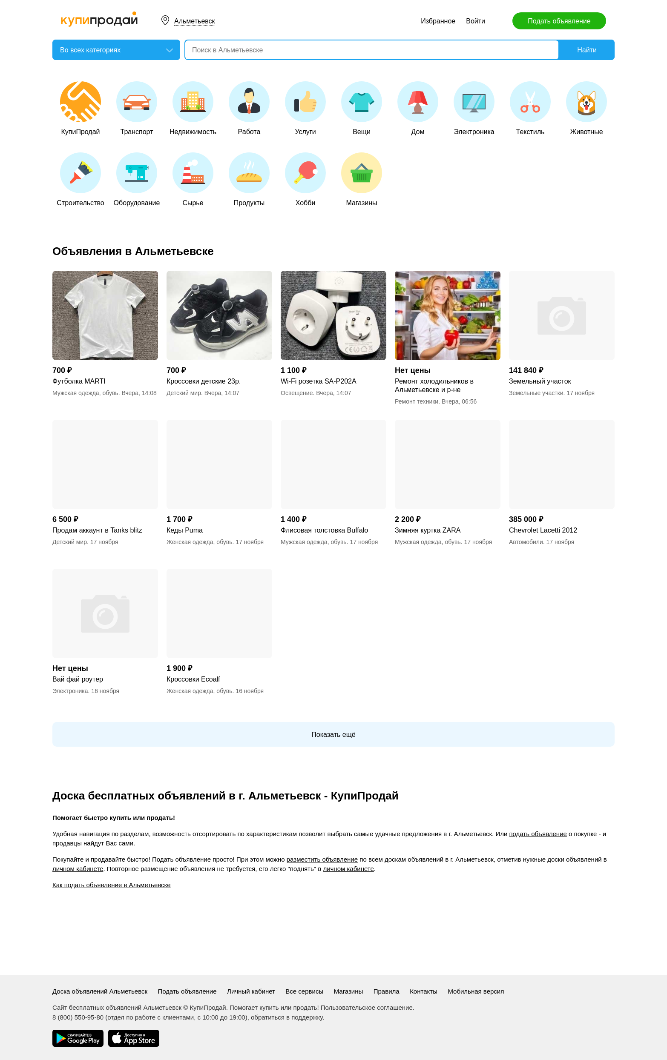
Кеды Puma (185, 530)
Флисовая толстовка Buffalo (324, 530)
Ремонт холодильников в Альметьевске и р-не (434, 385)
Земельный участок (540, 381)
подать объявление (537, 833)
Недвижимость (193, 108)
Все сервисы (304, 991)
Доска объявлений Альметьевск (99, 991)
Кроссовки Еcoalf (193, 679)
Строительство (80, 179)
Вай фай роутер (77, 679)
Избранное (438, 21)
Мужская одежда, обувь (85, 393)
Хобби (305, 179)
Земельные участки (536, 393)
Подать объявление (559, 21)
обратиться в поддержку (286, 1017)
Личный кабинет (251, 991)
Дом (417, 108)
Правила (387, 991)
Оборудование (137, 179)
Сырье (192, 179)
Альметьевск (194, 21)
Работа (249, 108)
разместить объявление (322, 859)
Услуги (305, 108)
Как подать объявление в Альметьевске (111, 884)
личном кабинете (77, 868)
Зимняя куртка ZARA (427, 530)
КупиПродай (80, 108)
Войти (475, 21)
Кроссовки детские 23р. (204, 381)
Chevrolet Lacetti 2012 (543, 530)
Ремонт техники (416, 401)
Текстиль (530, 108)
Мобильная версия (476, 991)
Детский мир (184, 393)
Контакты (423, 991)
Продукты (249, 179)
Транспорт (136, 108)
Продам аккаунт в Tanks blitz (97, 530)
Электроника (474, 108)
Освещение (297, 393)
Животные (586, 108)
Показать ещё (333, 734)
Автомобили (526, 542)
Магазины (361, 179)
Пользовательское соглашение (367, 1007)
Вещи (361, 108)
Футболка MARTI (79, 381)
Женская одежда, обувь (200, 542)
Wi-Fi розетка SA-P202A (318, 381)
